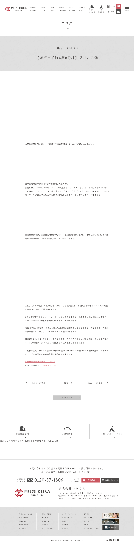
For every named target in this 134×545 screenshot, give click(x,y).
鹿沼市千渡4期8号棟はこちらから (40, 361)
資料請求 (91, 480)
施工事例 (45, 517)
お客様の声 (46, 521)
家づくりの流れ (47, 528)
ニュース (111, 6)
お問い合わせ (110, 480)
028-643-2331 (49, 365)
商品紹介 (45, 524)
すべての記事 (67, 397)
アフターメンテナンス (69, 514)
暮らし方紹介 (46, 514)
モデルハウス (43, 8)
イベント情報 (88, 517)
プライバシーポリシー (91, 528)
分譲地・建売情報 (92, 11)
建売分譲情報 (22, 430)
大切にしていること (25, 514)
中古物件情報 (23, 524)
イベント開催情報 (101, 11)
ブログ (111, 12)
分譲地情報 (67, 430)
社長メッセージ (67, 517)
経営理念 (65, 528)
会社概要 (65, 524)
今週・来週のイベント (111, 430)
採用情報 (87, 514)
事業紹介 (65, 521)
